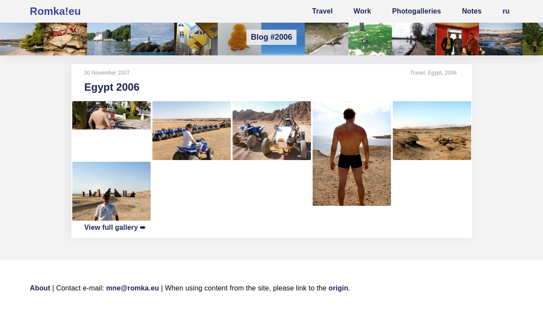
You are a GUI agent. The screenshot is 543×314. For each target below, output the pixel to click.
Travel (417, 73)
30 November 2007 (107, 73)
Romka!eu (55, 11)
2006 (450, 73)
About (40, 288)
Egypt (435, 73)
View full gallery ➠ (115, 227)
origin (338, 288)
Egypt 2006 (112, 87)
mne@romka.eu (132, 288)
